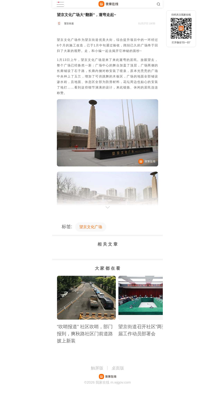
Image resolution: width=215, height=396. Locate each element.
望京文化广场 (90, 227)
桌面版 (118, 368)
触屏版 (97, 368)
